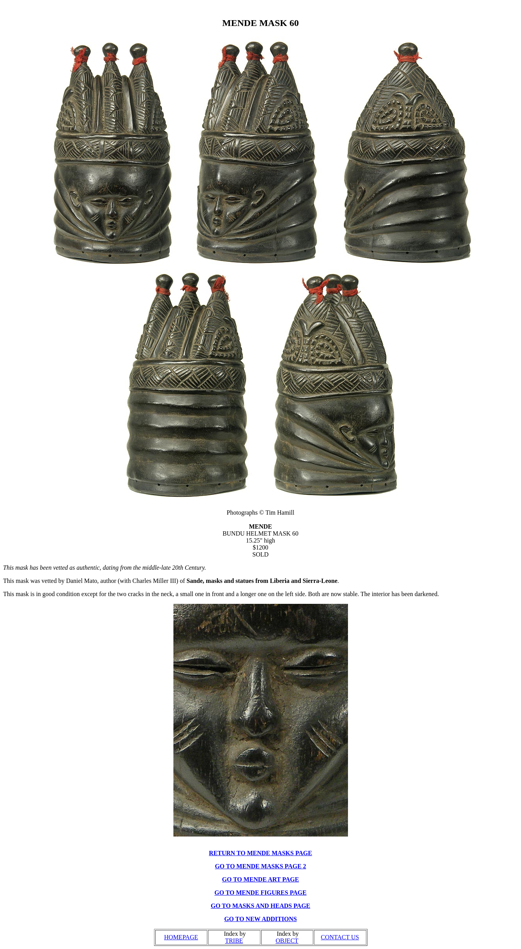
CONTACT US (340, 937)
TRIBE (234, 940)
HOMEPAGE (181, 937)
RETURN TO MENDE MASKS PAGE (260, 853)
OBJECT (286, 940)
